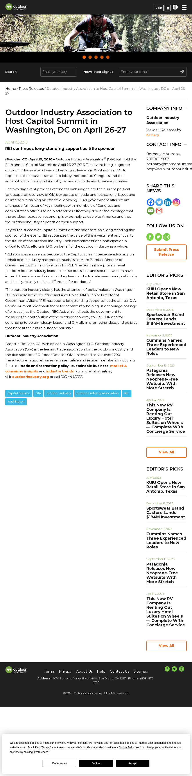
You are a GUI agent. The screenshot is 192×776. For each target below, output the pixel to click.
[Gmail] (159, 211)
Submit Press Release (166, 252)
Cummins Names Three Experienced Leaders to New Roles (166, 347)
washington (16, 401)
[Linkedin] (168, 202)
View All (166, 452)
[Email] (150, 211)
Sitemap (141, 671)
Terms (49, 671)
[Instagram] (176, 202)
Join (159, 7)
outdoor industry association (98, 393)
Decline (96, 763)
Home (10, 88)
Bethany (152, 135)
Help (101, 671)
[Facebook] (150, 202)
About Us (84, 671)
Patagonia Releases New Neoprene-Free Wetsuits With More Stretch (162, 379)
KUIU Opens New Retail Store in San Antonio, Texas (165, 293)
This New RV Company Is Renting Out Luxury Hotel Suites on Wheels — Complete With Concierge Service (165, 418)
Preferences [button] (41, 752)
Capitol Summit (18, 393)
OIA (38, 393)
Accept (132, 763)
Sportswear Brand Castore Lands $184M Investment (165, 319)
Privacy (65, 671)
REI (126, 393)
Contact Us (119, 671)
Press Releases (31, 88)
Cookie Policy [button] (126, 747)
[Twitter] (159, 202)
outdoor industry (59, 393)
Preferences (59, 763)
